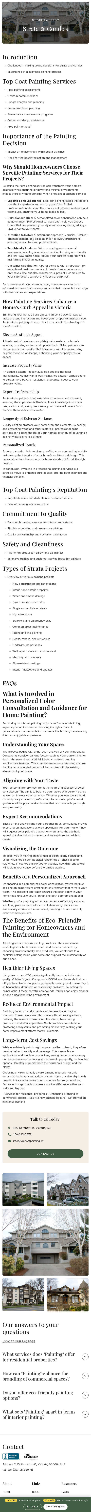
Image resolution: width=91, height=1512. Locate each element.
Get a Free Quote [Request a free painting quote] (55, 1506)
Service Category (45, 20)
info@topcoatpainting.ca (28, 1141)
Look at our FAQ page (18, 1350)
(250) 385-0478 (23, 1478)
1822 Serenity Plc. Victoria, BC (32, 1127)
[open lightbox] (23, 1198)
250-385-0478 (22, 1134)
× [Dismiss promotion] (87, 1500)
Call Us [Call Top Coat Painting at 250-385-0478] (33, 1506)
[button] (6, 6)
